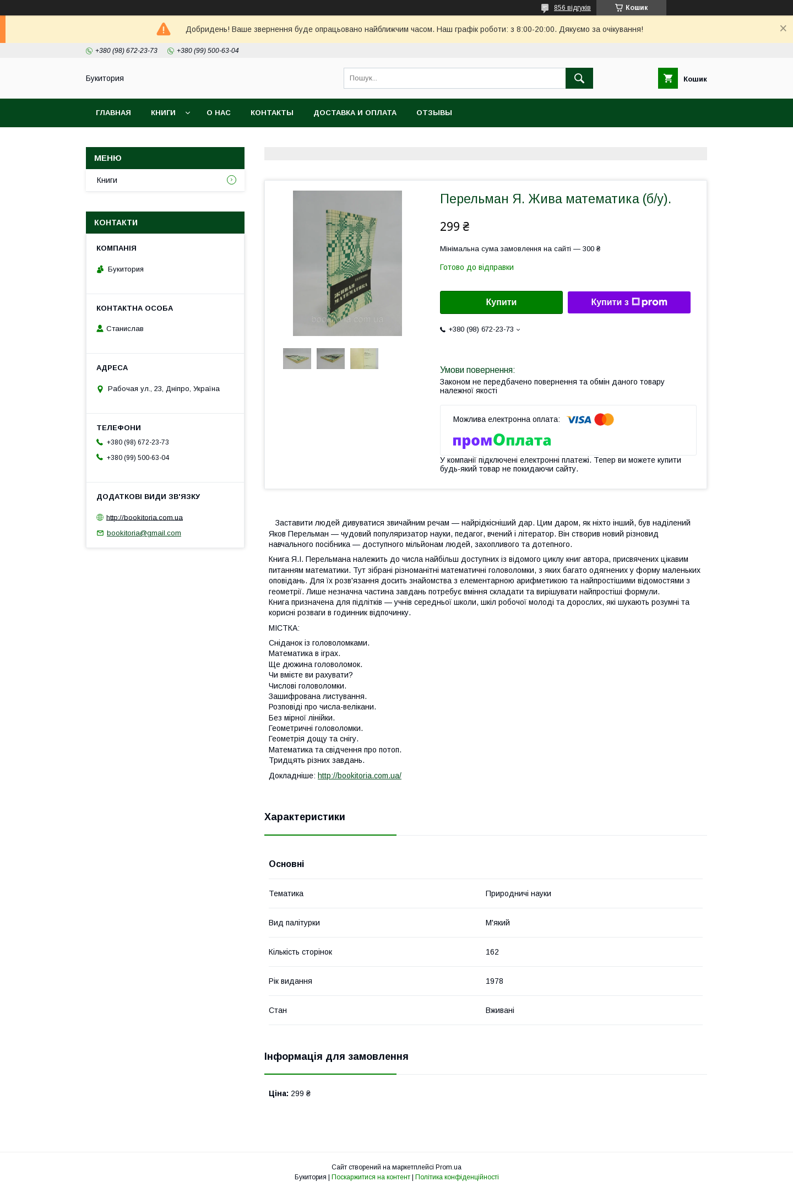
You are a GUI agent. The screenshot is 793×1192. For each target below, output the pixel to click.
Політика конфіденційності (457, 1177)
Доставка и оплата (355, 113)
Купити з (629, 302)
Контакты (272, 113)
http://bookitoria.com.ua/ (359, 775)
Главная (113, 113)
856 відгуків (572, 8)
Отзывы (434, 113)
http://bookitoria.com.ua (144, 517)
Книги (163, 113)
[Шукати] (579, 78)
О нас (219, 113)
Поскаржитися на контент (371, 1177)
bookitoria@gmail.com (144, 533)
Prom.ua (448, 1167)
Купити (501, 302)
